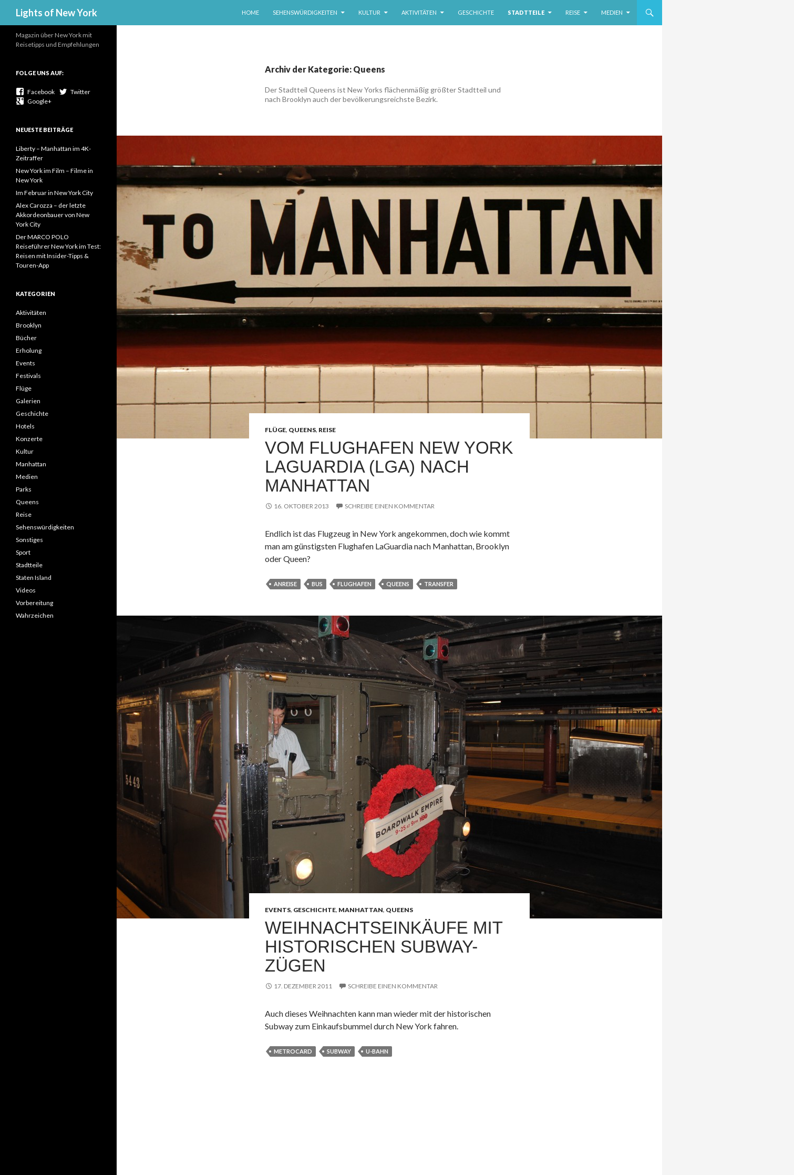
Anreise (285, 583)
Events (278, 910)
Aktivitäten (419, 12)
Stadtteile (526, 12)
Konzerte (29, 439)
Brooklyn (29, 325)
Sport (23, 552)
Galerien (28, 401)
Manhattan (360, 910)
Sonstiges (29, 540)
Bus (317, 583)
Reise (572, 12)
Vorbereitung (34, 603)
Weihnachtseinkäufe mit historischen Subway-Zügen (383, 946)
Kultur (369, 12)
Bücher (26, 338)
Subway (339, 1051)
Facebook (35, 92)
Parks (24, 489)
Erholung (29, 350)
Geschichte (476, 12)
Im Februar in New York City (54, 193)
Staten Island (33, 577)
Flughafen (354, 583)
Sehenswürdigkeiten (305, 12)
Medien (612, 12)
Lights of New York (56, 12)
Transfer (438, 583)
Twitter (74, 92)
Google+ (33, 101)
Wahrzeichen (35, 615)
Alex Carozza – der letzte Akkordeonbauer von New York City (52, 214)
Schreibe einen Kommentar (390, 506)
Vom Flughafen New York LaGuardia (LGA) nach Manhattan (389, 466)
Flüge (275, 430)
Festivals (28, 376)
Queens (302, 430)
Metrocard (293, 1051)
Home (250, 12)
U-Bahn (377, 1051)
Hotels (25, 426)
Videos (26, 590)
